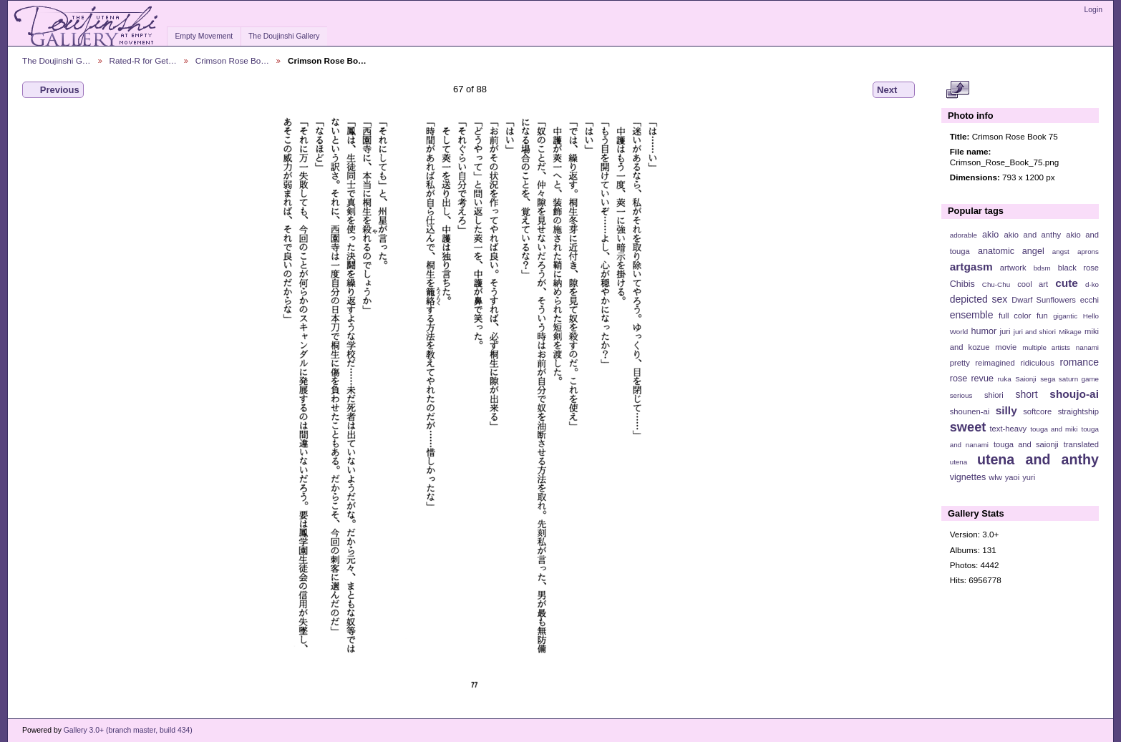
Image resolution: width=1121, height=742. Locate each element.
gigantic (1065, 316)
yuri (1028, 477)
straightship (1078, 411)
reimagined (995, 362)
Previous (52, 90)
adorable (963, 235)
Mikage (1070, 332)
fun (1042, 315)
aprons (1088, 251)
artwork (1013, 267)
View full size (957, 90)
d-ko (1092, 284)
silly (1006, 410)
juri (1005, 331)
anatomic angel (1011, 251)
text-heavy (1008, 428)
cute (1066, 283)
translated (1081, 444)
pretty (960, 362)
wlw (995, 477)
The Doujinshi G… (56, 60)
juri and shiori (1035, 332)
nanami (1087, 347)
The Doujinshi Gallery (283, 36)
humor (983, 331)
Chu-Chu (996, 284)
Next (894, 90)
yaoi (1012, 477)
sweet (968, 426)
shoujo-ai (1074, 394)
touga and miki (1053, 429)
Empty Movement (204, 36)
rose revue (972, 379)
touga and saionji (1026, 444)
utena (959, 462)
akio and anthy (1032, 234)
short (1026, 394)
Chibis (962, 284)
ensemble (972, 315)
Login (1093, 10)
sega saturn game (1069, 379)
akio (990, 235)
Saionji (1025, 379)
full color (1015, 315)
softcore (1037, 411)
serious (961, 395)
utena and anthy (1038, 459)
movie (1005, 347)
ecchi (1089, 300)
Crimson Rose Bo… (232, 60)
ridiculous (1037, 362)
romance (1079, 362)
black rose (1078, 267)
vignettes (968, 477)
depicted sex (979, 299)
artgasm (971, 266)
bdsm (1042, 268)
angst (1060, 251)
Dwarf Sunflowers (1043, 300)
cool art (1032, 284)
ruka (1004, 379)
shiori (994, 395)
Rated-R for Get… (143, 60)
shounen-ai (970, 411)
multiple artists (1046, 347)
